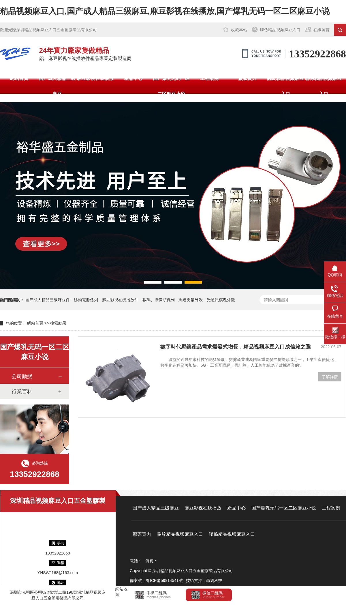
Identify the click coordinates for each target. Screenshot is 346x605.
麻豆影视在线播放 (95, 78)
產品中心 (133, 78)
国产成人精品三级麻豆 (57, 86)
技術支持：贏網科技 (204, 580)
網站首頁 (19, 78)
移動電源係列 (86, 299)
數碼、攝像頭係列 (158, 299)
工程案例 (209, 78)
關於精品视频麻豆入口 (285, 86)
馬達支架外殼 (190, 299)
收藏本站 (239, 29)
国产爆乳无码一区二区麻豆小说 (171, 86)
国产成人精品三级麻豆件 (47, 299)
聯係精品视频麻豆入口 (280, 29)
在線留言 (321, 29)
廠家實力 (247, 78)
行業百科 (22, 391)
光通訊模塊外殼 (221, 299)
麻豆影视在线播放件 (120, 299)
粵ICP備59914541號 (164, 580)
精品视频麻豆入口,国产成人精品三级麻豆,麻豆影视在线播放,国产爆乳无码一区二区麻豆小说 (165, 11)
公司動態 (22, 376)
